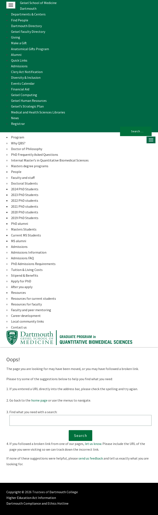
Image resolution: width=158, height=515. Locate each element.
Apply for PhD (21, 281)
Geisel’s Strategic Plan (27, 106)
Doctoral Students (24, 183)
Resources (18, 292)
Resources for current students (33, 298)
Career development (26, 315)
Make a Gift (19, 43)
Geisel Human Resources (29, 100)
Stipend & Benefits (24, 275)
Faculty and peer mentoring (31, 310)
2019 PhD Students (24, 218)
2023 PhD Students (24, 195)
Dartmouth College (63, 492)
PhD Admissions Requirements (33, 264)
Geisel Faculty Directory (28, 31)
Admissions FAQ (22, 258)
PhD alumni (19, 223)
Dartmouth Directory (26, 26)
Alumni (16, 54)
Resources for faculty (26, 304)
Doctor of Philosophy (26, 149)
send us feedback (90, 458)
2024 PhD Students (24, 189)
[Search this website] (80, 420)
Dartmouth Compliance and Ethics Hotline (37, 503)
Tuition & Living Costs (27, 270)
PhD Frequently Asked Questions (34, 154)
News (15, 118)
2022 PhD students (24, 200)
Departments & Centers (28, 14)
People (16, 172)
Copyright (13, 492)
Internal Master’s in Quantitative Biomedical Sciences (50, 160)
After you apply (21, 287)
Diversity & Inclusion (26, 77)
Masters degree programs (29, 166)
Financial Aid (20, 89)
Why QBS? (18, 143)
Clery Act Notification (27, 72)
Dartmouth (28, 8)
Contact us (19, 327)
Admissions (19, 66)
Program (17, 137)
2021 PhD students (24, 206)
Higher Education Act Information (31, 498)
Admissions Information (28, 252)
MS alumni (18, 241)
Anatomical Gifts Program (30, 49)
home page (39, 400)
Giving (15, 37)
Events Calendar (23, 83)
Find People (19, 20)
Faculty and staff (23, 177)
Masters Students (23, 229)
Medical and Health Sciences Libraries (38, 112)
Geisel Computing (24, 95)
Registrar (18, 124)
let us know (93, 444)
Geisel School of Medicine (38, 3)
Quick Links (19, 60)
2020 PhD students (24, 212)
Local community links (27, 321)
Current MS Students (26, 235)
